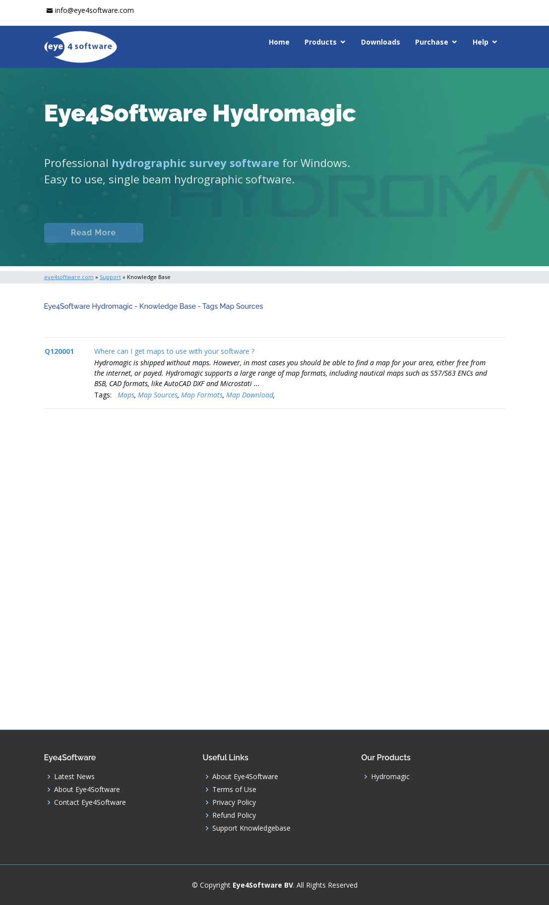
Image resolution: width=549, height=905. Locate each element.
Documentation (200, 243)
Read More (93, 243)
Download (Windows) (355, 243)
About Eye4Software (87, 789)
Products (321, 42)
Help (480, 42)
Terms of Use (234, 789)
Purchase (431, 42)
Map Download (249, 394)
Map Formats (202, 394)
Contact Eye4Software (90, 802)
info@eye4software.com (94, 10)
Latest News (74, 776)
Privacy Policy (234, 802)
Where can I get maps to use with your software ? (174, 351)
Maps (126, 394)
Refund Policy (234, 815)
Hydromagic (390, 776)
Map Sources (158, 394)
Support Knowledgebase (251, 828)
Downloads (380, 42)
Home (279, 42)
